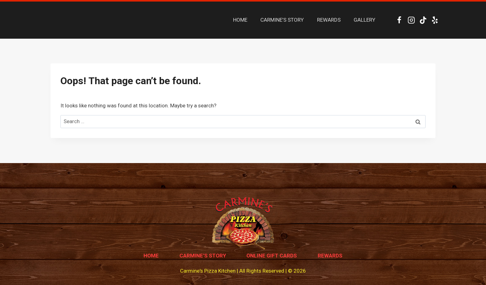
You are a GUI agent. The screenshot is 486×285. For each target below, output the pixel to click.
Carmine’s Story (202, 256)
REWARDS (329, 20)
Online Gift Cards (271, 256)
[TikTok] (423, 20)
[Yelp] (435, 20)
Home (151, 256)
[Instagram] (411, 20)
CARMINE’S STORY (282, 20)
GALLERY (364, 20)
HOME (240, 20)
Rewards (330, 256)
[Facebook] (399, 20)
